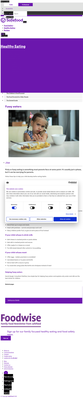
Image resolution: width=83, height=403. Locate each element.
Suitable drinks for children (20, 73)
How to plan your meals (13, 57)
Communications (9, 352)
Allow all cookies (65, 219)
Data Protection (8, 369)
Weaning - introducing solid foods (22, 64)
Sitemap (6, 363)
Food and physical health (13, 81)
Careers (6, 354)
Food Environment (11, 53)
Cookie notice (8, 356)
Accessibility (9, 8)
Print (7, 162)
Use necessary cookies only (17, 219)
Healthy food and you (12, 55)
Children (9, 60)
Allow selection (41, 219)
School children (16, 68)
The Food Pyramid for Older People (17, 86)
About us (6, 350)
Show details (69, 214)
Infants (14, 62)
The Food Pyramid (11, 83)
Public (11, 4)
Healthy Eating (13, 46)
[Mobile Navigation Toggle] (2, 35)
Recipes (7, 30)
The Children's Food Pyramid (15, 85)
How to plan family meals (14, 79)
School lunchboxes (17, 70)
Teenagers (15, 75)
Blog (5, 361)
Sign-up (5, 338)
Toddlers (15, 66)
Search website (8, 14)
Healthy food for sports (19, 77)
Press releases (8, 367)
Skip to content (5, 2)
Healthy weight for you (13, 58)
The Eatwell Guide (11, 88)
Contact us (7, 365)
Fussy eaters (16, 72)
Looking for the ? (10, 358)
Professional (25, 4)
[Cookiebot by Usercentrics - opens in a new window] (69, 182)
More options (5, 50)
